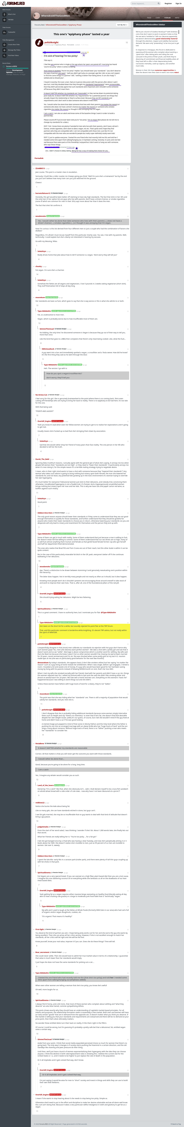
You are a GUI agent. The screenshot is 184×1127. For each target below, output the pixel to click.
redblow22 (39, 802)
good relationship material (166, 38)
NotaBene (39, 743)
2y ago (66, 193)
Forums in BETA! (11, 66)
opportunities (164, 70)
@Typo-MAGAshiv (108, 612)
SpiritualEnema (44, 609)
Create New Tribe (11, 45)
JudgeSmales (43, 827)
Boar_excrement (42, 952)
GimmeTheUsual (47, 329)
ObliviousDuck (48, 349)
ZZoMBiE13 (40, 168)
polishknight (51, 42)
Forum (167, 18)
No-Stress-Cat (41, 395)
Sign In (179, 3)
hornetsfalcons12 (42, 193)
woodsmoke (40, 216)
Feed (149, 18)
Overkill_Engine (44, 421)
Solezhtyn (42, 251)
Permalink (70, 45)
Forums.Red (39, 25)
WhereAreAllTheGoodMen (55, 15)
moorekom (40, 297)
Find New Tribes (10, 56)
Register (168, 3)
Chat (158, 18)
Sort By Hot (122, 25)
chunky (38, 266)
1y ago (47, 168)
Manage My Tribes (11, 50)
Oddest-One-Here (45, 513)
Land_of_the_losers (46, 785)
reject (176, 72)
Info (177, 18)
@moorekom (43, 662)
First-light (39, 929)
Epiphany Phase (75, 25)
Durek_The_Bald (42, 459)
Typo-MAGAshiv (44, 311)
